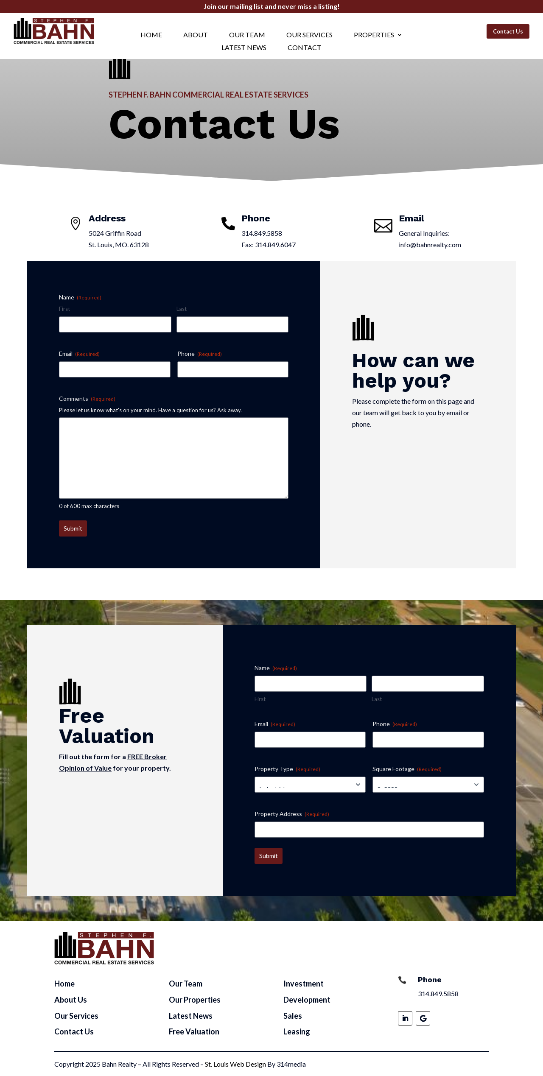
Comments (87, 398)
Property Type (287, 769)
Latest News (243, 48)
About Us (70, 999)
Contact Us (508, 31)
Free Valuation (194, 1031)
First (64, 308)
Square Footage (407, 769)
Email (79, 354)
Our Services (309, 35)
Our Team (247, 35)
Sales (292, 1015)
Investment (303, 983)
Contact (305, 48)
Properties (374, 35)
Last (181, 308)
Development (306, 999)
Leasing (296, 1031)
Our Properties (195, 999)
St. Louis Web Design (235, 1064)
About (195, 35)
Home (151, 35)
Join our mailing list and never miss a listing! (272, 6)
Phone (199, 354)
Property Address (292, 814)
